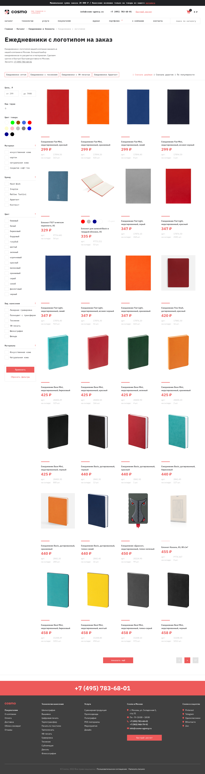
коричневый (16, 257)
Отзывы (8, 730)
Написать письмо (136, 769)
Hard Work (15, 183)
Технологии (27, 21)
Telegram (189, 714)
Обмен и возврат (13, 726)
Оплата (8, 718)
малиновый (15, 268)
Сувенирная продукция (95, 710)
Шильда (13, 336)
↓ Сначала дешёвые (142, 74)
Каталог (9, 21)
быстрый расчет (144, 11)
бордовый (14, 236)
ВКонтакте (190, 722)
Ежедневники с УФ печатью (76, 74)
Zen (187, 726)
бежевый (14, 220)
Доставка (9, 722)
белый (13, 226)
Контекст (14, 204)
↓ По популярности (184, 74)
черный (13, 294)
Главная (9, 28)
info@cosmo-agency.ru (92, 11)
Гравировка (47, 737)
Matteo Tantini (18, 194)
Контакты (158, 21)
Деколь (45, 749)
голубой (14, 241)
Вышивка (46, 714)
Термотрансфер (49, 722)
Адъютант (14, 199)
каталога (150, 3)
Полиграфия (90, 718)
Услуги (45, 21)
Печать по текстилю (51, 726)
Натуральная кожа (19, 357)
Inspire (14, 189)
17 (195, 660)
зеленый (14, 252)
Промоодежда (91, 714)
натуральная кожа (19, 162)
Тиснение (14, 320)
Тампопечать (48, 730)
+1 (111, 221)
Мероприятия (90, 726)
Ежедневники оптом (16, 74)
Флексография (49, 753)
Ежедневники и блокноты (41, 28)
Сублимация (47, 745)
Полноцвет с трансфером (23, 315)
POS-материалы (92, 722)
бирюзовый (15, 231)
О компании (138, 21)
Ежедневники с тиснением (44, 74)
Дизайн (87, 730)
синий (13, 283)
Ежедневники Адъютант (106, 74)
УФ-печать (15, 325)
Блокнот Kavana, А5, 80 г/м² (174, 547)
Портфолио (116, 20)
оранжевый (15, 273)
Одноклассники (192, 718)
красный (14, 262)
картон (13, 157)
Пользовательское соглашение (112, 769)
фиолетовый (16, 289)
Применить (20, 369)
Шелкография (16, 331)
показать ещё (118, 660)
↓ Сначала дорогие (163, 74)
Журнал (96, 21)
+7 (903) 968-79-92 (139, 724)
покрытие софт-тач (20, 168)
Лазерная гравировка (21, 310)
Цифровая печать (50, 718)
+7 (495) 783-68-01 (121, 11)
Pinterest (189, 710)
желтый (13, 247)
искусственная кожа (20, 152)
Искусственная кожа (20, 352)
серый (13, 278)
